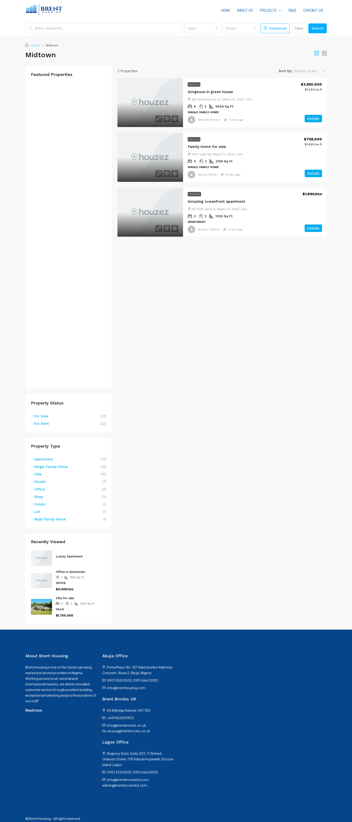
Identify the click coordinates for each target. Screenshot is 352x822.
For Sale (194, 84)
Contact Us (313, 10)
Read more (33, 710)
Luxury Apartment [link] (69, 556)
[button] (316, 53)
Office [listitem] (38, 489)
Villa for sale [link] (65, 598)
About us (245, 10)
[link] (150, 102)
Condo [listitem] (38, 504)
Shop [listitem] (37, 497)
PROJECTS (268, 10)
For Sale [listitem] (39, 416)
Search (317, 28)
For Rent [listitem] (40, 424)
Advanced (275, 28)
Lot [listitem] (35, 512)
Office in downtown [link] (70, 572)
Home (35, 45)
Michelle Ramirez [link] (209, 119)
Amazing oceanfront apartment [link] (216, 201)
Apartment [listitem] (42, 459)
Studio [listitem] (38, 482)
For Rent (194, 194)
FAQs (292, 10)
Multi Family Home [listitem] (48, 519)
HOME (225, 10)
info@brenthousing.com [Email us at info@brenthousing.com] (126, 688)
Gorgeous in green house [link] (210, 92)
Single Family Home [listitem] (49, 467)
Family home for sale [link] (207, 146)
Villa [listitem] (36, 474)
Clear (299, 28)
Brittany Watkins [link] (209, 229)
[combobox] (202, 28)
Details (313, 118)
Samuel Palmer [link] (207, 174)
